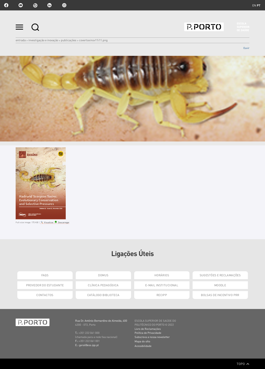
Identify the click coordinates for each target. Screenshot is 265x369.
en (254, 5)
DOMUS (103, 275)
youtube (21, 5)
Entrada (21, 40)
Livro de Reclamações (148, 328)
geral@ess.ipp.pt (89, 345)
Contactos (44, 295)
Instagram (64, 5)
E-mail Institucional (161, 285)
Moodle (220, 285)
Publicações (68, 40)
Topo (243, 364)
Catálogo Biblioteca (103, 295)
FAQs (45, 275)
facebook (6, 5)
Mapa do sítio (142, 341)
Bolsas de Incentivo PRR (220, 295)
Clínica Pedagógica (103, 285)
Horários (161, 275)
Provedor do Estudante (45, 285)
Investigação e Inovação (43, 40)
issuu (35, 5)
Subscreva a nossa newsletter (152, 337)
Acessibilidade (143, 346)
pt (258, 5)
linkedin (49, 5)
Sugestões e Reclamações (220, 275)
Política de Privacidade (148, 332)
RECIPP (161, 295)
